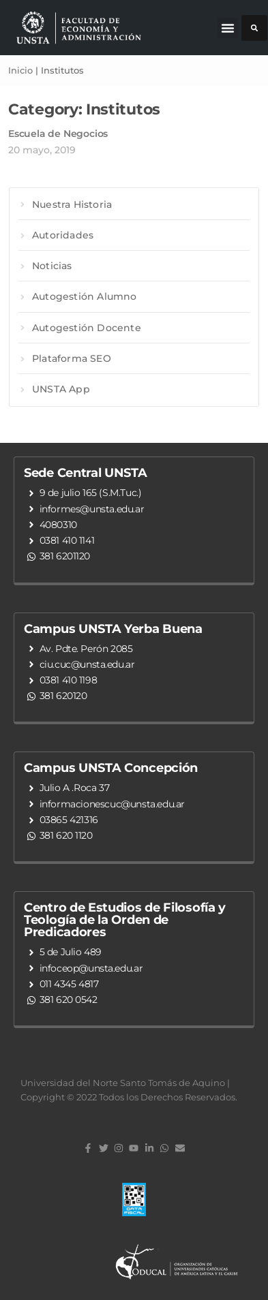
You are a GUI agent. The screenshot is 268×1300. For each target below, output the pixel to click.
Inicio (20, 70)
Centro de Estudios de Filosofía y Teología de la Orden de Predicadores (125, 920)
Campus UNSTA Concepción (111, 767)
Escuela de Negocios (58, 133)
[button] (228, 28)
